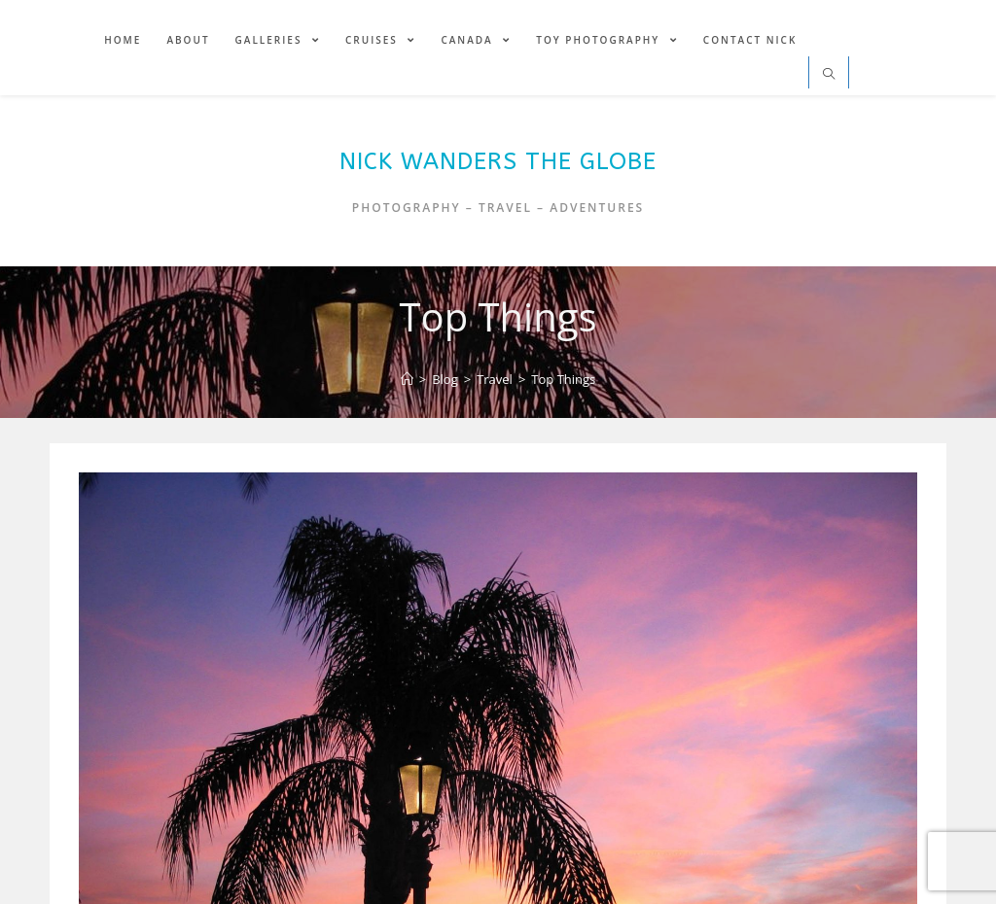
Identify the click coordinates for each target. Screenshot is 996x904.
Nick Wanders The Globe (498, 161)
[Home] (407, 379)
